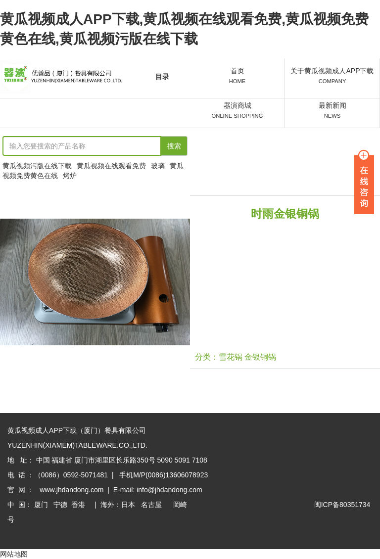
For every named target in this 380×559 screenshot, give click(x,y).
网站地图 (14, 554)
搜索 (174, 146)
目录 (162, 77)
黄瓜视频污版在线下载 (37, 166)
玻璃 (158, 166)
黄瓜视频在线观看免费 (111, 166)
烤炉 (70, 176)
